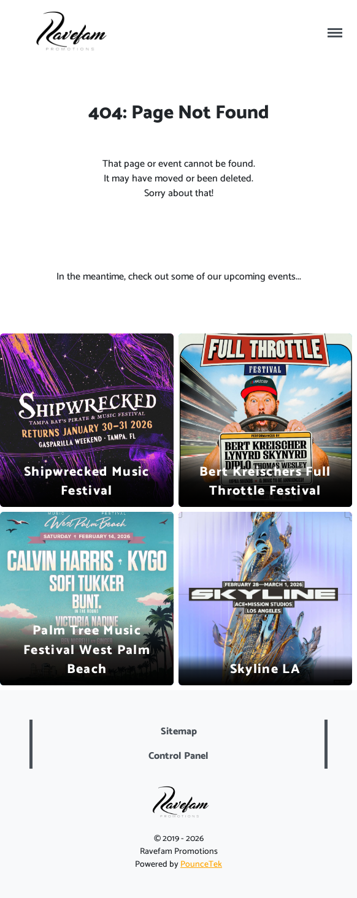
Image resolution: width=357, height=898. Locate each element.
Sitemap (179, 731)
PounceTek (201, 865)
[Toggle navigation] (335, 33)
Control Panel (178, 756)
